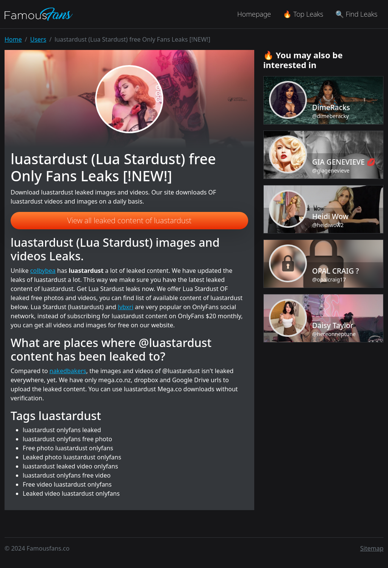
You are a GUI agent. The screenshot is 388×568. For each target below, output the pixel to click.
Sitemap (372, 548)
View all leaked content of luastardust (129, 220)
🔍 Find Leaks (356, 14)
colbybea (43, 270)
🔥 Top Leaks (303, 14)
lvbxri (125, 307)
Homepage (254, 14)
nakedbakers (68, 371)
